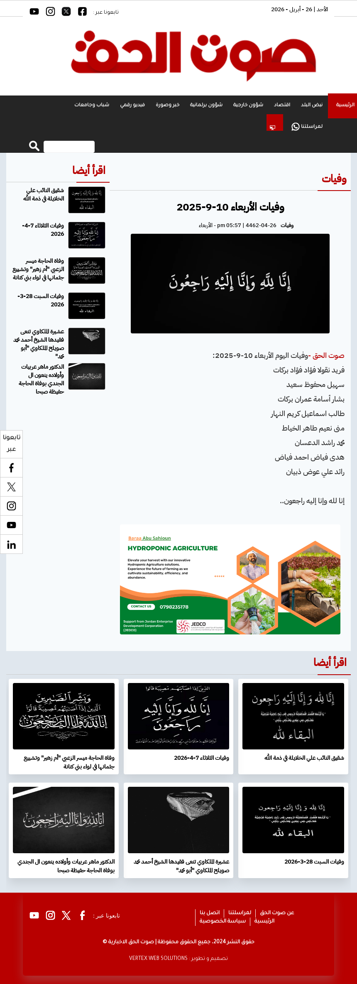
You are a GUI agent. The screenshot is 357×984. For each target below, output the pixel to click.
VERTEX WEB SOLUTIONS (158, 959)
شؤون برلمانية (206, 105)
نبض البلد (312, 105)
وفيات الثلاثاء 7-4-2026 (43, 229)
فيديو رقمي (132, 105)
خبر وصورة (167, 105)
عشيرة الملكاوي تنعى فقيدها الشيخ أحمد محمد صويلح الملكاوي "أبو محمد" (38, 344)
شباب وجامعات (91, 105)
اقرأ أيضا (88, 170)
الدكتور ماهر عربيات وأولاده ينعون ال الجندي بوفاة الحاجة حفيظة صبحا (41, 379)
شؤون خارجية (248, 105)
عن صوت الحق (277, 913)
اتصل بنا (210, 913)
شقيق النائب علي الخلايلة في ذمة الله (43, 194)
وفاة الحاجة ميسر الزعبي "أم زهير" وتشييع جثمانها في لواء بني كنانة (38, 269)
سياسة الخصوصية (223, 922)
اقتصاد (282, 105)
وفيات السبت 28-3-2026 (40, 300)
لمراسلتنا (307, 126)
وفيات (334, 178)
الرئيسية (264, 922)
